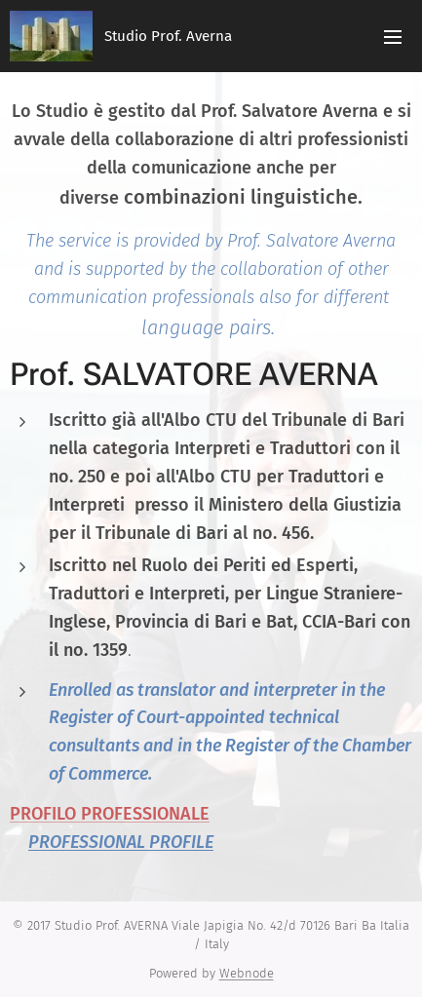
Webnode (246, 973)
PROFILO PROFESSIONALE (110, 813)
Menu (393, 37)
